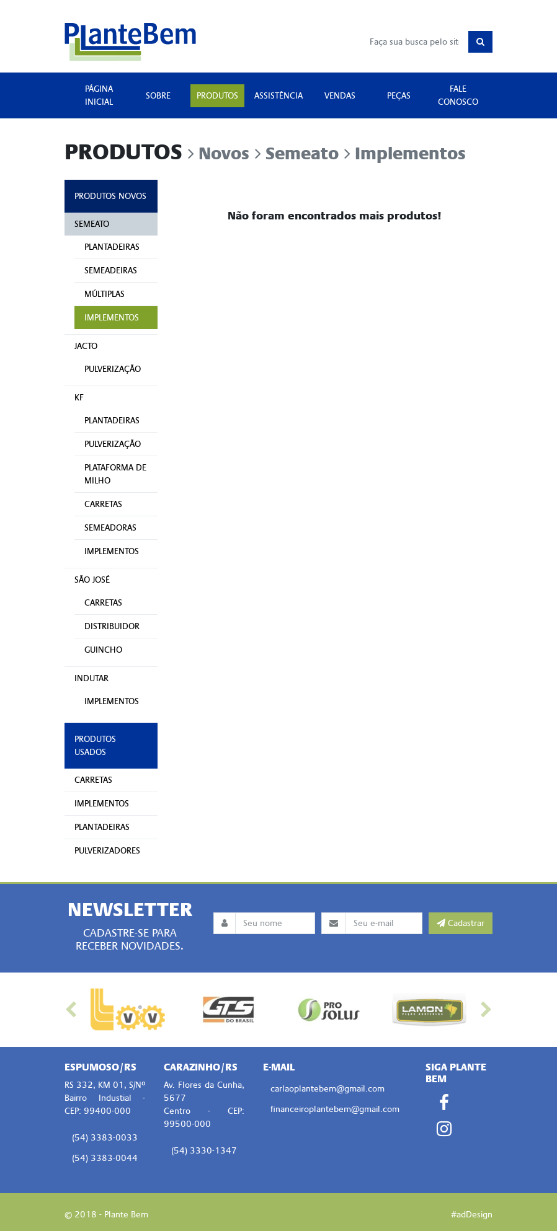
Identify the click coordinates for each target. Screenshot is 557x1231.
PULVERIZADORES (107, 850)
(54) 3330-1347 (204, 1150)
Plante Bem (130, 42)
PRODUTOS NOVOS (110, 196)
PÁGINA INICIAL (99, 95)
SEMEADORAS (110, 528)
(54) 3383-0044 (105, 1158)
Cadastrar (460, 923)
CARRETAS (103, 504)
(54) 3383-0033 (105, 1137)
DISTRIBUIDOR (112, 626)
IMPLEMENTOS (111, 317)
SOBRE (158, 95)
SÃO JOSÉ (92, 580)
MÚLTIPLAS (104, 294)
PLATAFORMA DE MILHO (115, 474)
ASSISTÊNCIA (278, 95)
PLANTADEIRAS (112, 247)
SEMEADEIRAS (110, 270)
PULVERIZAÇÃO (112, 369)
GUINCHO (103, 650)
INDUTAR (91, 678)
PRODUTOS (217, 95)
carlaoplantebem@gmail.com (327, 1088)
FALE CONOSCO (458, 95)
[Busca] (415, 42)
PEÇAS (399, 95)
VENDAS (339, 95)
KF (79, 397)
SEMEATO (91, 224)
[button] (71, 1010)
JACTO (85, 346)
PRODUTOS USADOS (95, 745)
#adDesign (471, 1214)
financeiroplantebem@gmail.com (334, 1109)
